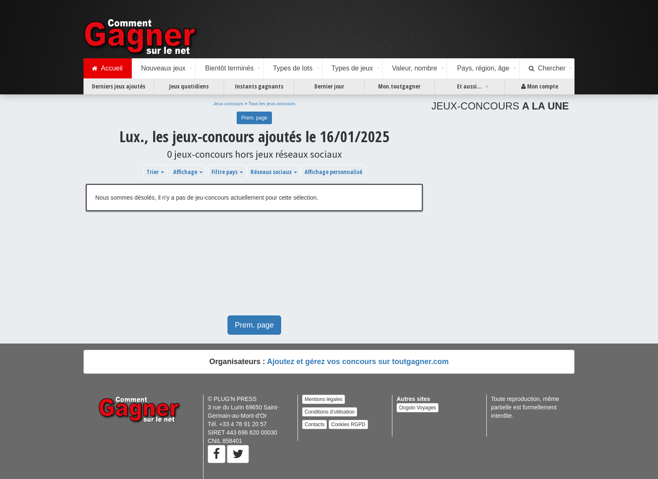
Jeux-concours (228, 103)
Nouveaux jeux (163, 68)
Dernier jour (329, 86)
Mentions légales (323, 399)
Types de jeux (352, 68)
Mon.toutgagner (399, 86)
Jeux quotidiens (189, 86)
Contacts (314, 424)
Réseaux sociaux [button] (274, 172)
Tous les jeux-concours (271, 103)
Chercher (547, 68)
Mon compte (539, 86)
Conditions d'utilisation (330, 412)
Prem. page (254, 118)
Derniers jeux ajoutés (118, 86)
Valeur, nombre (414, 68)
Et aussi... (469, 86)
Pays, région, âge (483, 68)
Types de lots (292, 68)
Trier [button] (155, 172)
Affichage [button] (188, 172)
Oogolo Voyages (417, 408)
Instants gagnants (259, 86)
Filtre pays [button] (227, 172)
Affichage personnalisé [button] (333, 172)
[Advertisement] (254, 267)
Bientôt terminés (229, 68)
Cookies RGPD (348, 424)
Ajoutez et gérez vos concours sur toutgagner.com (358, 361)
